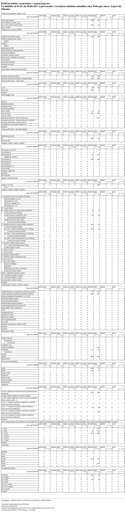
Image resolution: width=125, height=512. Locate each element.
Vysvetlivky (5, 500)
